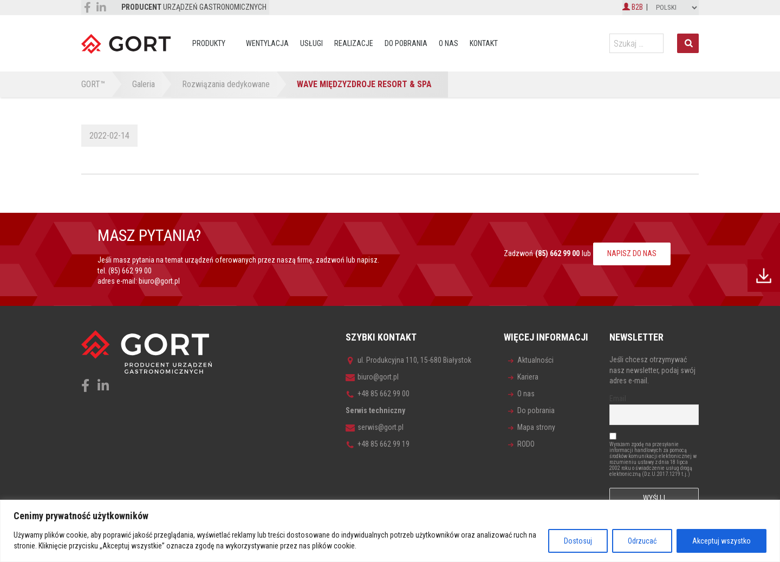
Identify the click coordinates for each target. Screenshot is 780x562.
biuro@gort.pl (159, 281)
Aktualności (535, 360)
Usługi (311, 43)
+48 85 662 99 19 (378, 444)
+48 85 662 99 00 (378, 393)
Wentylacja (267, 43)
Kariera (527, 377)
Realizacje (353, 43)
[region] (390, 531)
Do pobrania (406, 43)
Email (617, 398)
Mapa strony (536, 427)
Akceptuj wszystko (721, 541)
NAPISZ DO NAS (631, 253)
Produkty (208, 43)
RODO (526, 444)
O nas (448, 43)
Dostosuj (578, 541)
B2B (632, 7)
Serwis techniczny (375, 410)
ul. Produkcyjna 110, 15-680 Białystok (408, 360)
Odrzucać (642, 541)
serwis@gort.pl (375, 427)
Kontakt (484, 43)
